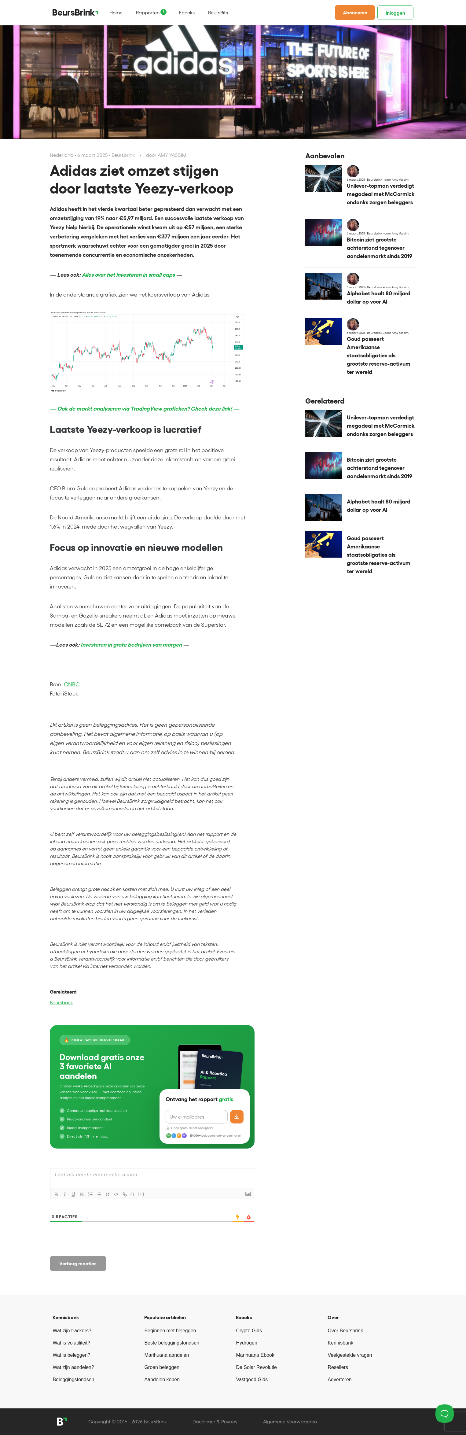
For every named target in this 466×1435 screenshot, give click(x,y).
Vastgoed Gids (252, 1379)
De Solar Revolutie (256, 1367)
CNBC (72, 684)
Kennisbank (340, 1342)
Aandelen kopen (162, 1379)
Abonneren (355, 12)
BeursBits (218, 12)
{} (132, 1194)
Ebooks (187, 12)
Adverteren (339, 1379)
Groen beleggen (161, 1367)
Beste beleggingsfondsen (171, 1342)
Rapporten (148, 12)
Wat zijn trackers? (72, 1330)
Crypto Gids (249, 1330)
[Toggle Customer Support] (444, 1413)
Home (116, 12)
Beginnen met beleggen (170, 1330)
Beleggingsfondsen (73, 1379)
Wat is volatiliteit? (71, 1342)
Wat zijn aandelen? (73, 1367)
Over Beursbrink (345, 1330)
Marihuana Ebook (255, 1355)
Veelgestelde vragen (350, 1355)
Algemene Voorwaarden (290, 1421)
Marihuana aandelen (166, 1355)
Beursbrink (61, 1002)
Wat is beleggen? (71, 1355)
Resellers (338, 1367)
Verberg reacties (78, 1263)
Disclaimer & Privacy (215, 1421)
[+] (141, 1194)
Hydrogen (246, 1342)
